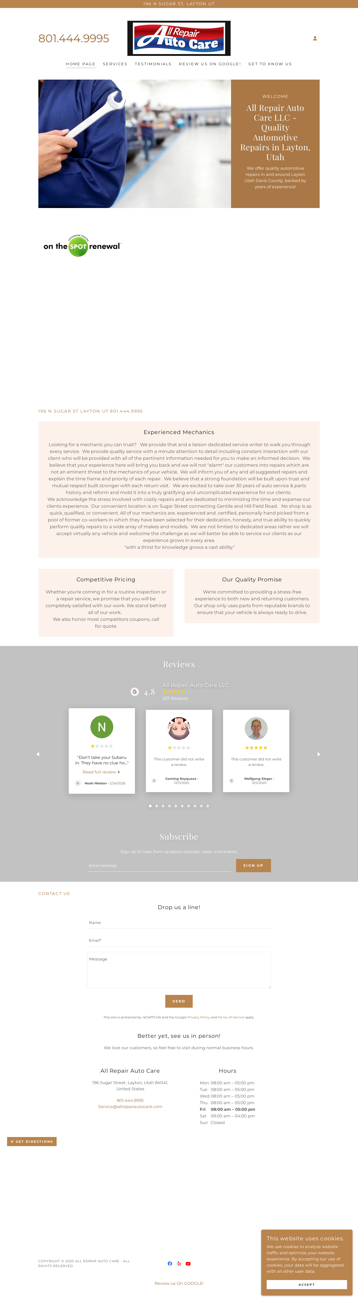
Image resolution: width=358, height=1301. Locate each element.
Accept (307, 1285)
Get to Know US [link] (270, 64)
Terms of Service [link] (231, 1018)
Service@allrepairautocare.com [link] (130, 1107)
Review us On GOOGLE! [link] (210, 64)
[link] (178, 38)
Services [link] (115, 64)
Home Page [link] (81, 64)
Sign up (253, 866)
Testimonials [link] (153, 64)
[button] (315, 38)
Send (179, 1002)
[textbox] (158, 865)
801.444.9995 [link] (73, 38)
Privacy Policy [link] (198, 1018)
